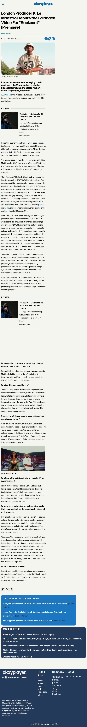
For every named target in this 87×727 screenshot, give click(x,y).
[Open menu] (2, 4)
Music (40, 683)
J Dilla (41, 205)
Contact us (57, 677)
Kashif (7, 208)
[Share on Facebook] (46, 38)
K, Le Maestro (6, 95)
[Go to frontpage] (43, 4)
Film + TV (42, 686)
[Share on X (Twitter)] (49, 38)
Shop (40, 695)
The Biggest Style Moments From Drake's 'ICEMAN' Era (34, 621)
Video (40, 689)
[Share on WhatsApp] (53, 38)
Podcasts (42, 692)
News (40, 680)
